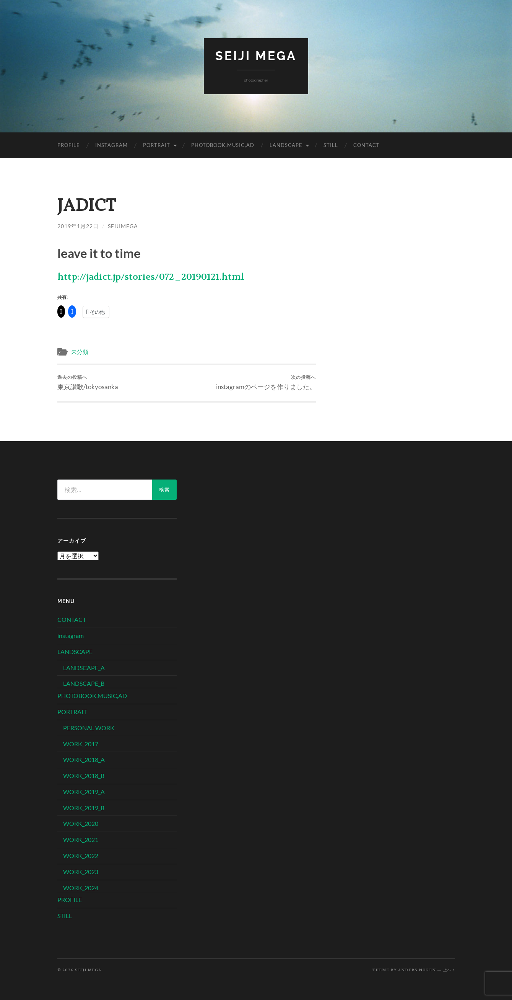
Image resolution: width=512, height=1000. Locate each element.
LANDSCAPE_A (84, 667)
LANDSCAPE (286, 145)
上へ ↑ (449, 969)
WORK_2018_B (83, 775)
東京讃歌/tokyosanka (87, 382)
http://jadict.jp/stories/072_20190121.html (150, 277)
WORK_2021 (80, 839)
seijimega (123, 226)
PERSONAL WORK (88, 727)
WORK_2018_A (84, 759)
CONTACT (366, 145)
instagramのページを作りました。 (266, 382)
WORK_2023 (80, 871)
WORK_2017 (80, 743)
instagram (111, 145)
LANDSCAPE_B (83, 683)
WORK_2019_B (83, 807)
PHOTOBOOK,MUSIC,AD (222, 145)
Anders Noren (417, 969)
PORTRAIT (156, 145)
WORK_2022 (80, 855)
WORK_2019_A (84, 791)
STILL (330, 145)
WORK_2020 (80, 823)
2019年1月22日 (78, 226)
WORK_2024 (80, 887)
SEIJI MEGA (256, 56)
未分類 (79, 352)
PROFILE (68, 145)
